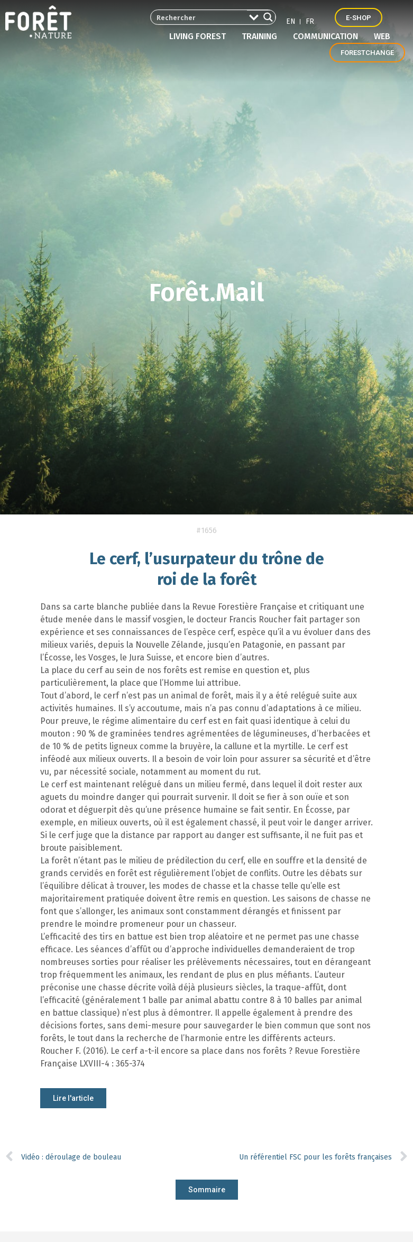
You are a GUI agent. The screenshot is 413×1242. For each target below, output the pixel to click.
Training (262, 36)
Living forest (200, 36)
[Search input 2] (197, 17)
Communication (328, 36)
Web (382, 36)
